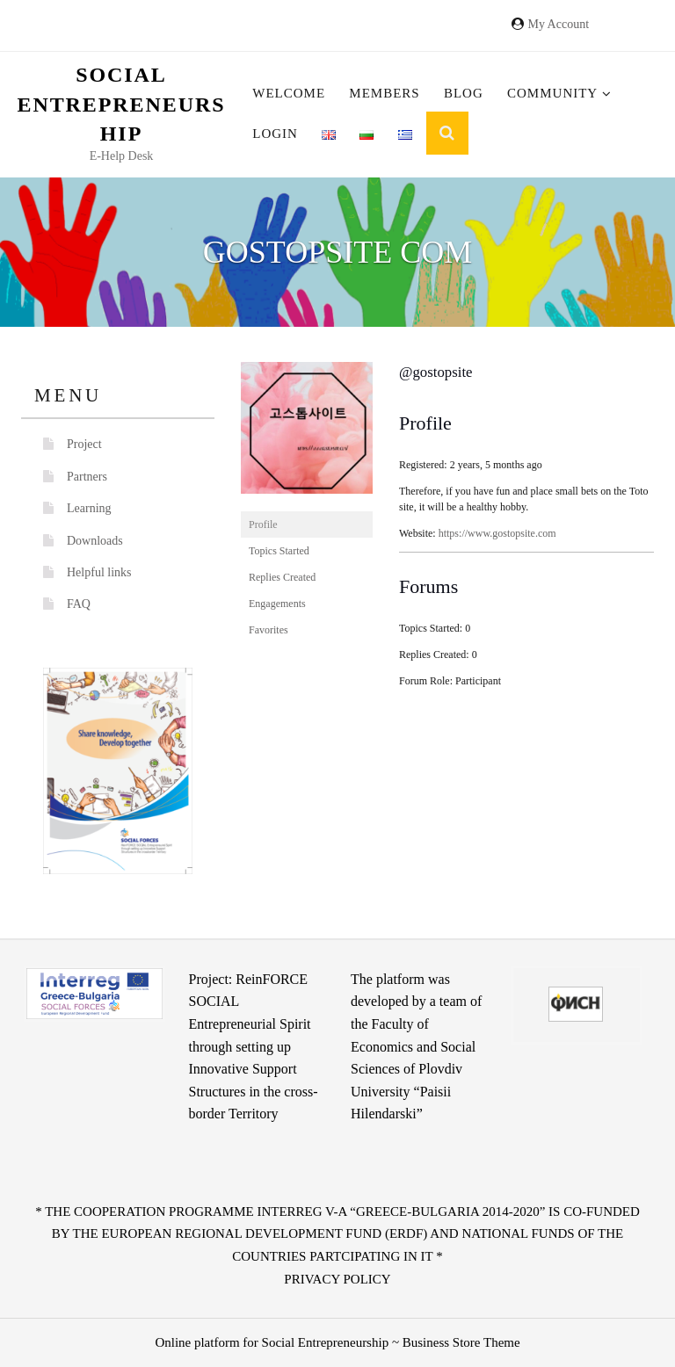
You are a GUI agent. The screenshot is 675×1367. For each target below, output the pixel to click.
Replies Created (282, 577)
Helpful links (99, 572)
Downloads (95, 540)
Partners (87, 476)
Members (384, 93)
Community (559, 93)
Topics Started (279, 551)
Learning (89, 508)
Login (275, 134)
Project (84, 444)
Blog (463, 93)
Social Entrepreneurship (122, 104)
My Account (558, 24)
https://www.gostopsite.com (497, 533)
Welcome (288, 93)
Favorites (268, 630)
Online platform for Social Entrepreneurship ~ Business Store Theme (337, 1342)
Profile (263, 524)
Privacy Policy (337, 1279)
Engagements (277, 603)
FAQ (79, 604)
